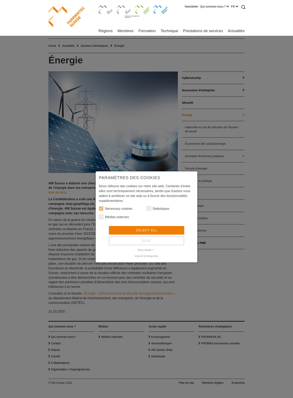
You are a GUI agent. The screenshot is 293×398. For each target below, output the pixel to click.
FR (234, 6)
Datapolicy (151, 256)
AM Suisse (104, 7)
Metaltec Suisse (158, 9)
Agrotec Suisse (139, 9)
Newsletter (191, 6)
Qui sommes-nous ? (214, 6)
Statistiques (157, 208)
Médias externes (114, 217)
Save (146, 240)
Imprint (139, 256)
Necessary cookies (115, 208)
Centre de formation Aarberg (122, 11)
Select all (146, 230)
